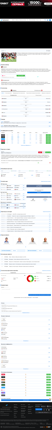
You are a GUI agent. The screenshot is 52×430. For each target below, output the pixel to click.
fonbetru (26, 215)
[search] (45, 20)
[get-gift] (47, 20)
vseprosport (4, 20)
